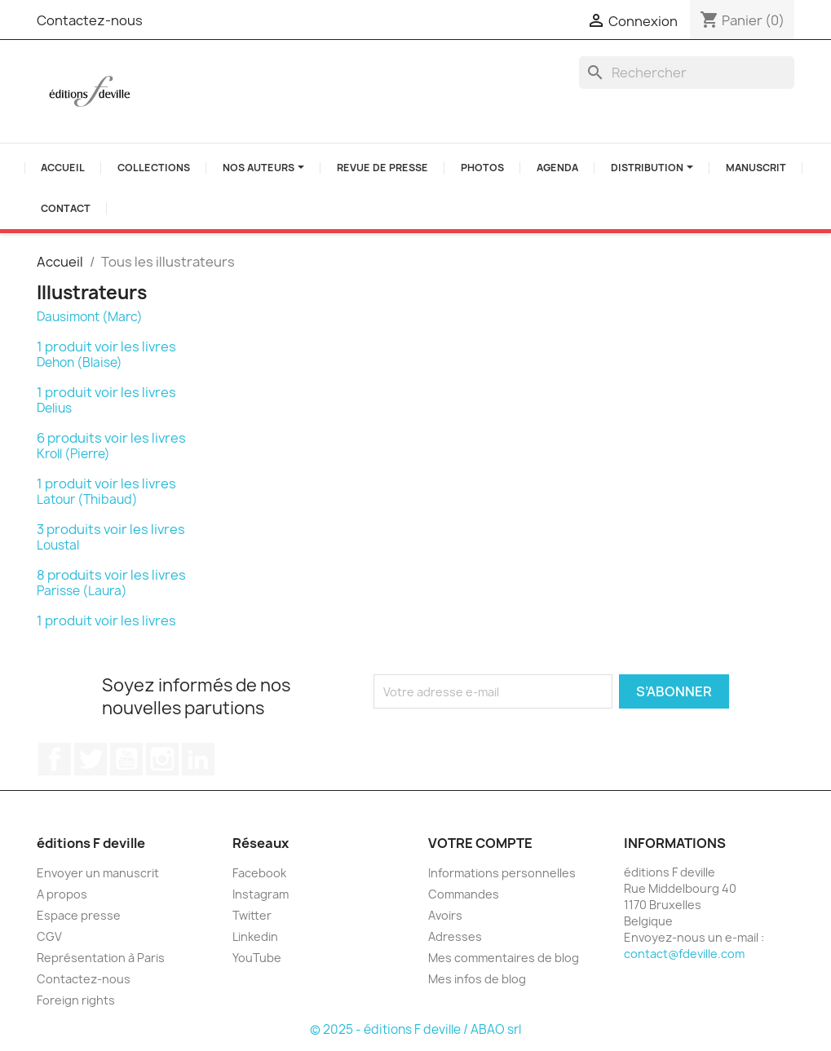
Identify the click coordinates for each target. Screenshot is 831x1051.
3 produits (69, 529)
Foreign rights (76, 1000)
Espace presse (79, 915)
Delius (54, 408)
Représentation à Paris (101, 957)
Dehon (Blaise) (79, 362)
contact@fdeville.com (684, 953)
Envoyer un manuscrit (98, 873)
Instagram (162, 759)
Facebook (54, 759)
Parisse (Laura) (82, 590)
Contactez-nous (90, 20)
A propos (62, 894)
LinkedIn (198, 759)
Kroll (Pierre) (73, 453)
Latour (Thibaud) (87, 499)
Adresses (455, 936)
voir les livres (135, 346)
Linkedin (255, 936)
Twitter (90, 759)
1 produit (64, 346)
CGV (49, 936)
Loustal (58, 545)
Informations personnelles (502, 873)
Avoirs (445, 915)
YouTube (126, 759)
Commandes (463, 894)
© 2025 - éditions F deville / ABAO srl (415, 1029)
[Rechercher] (686, 72)
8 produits (69, 575)
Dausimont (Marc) (90, 316)
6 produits (69, 438)
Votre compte (480, 843)
